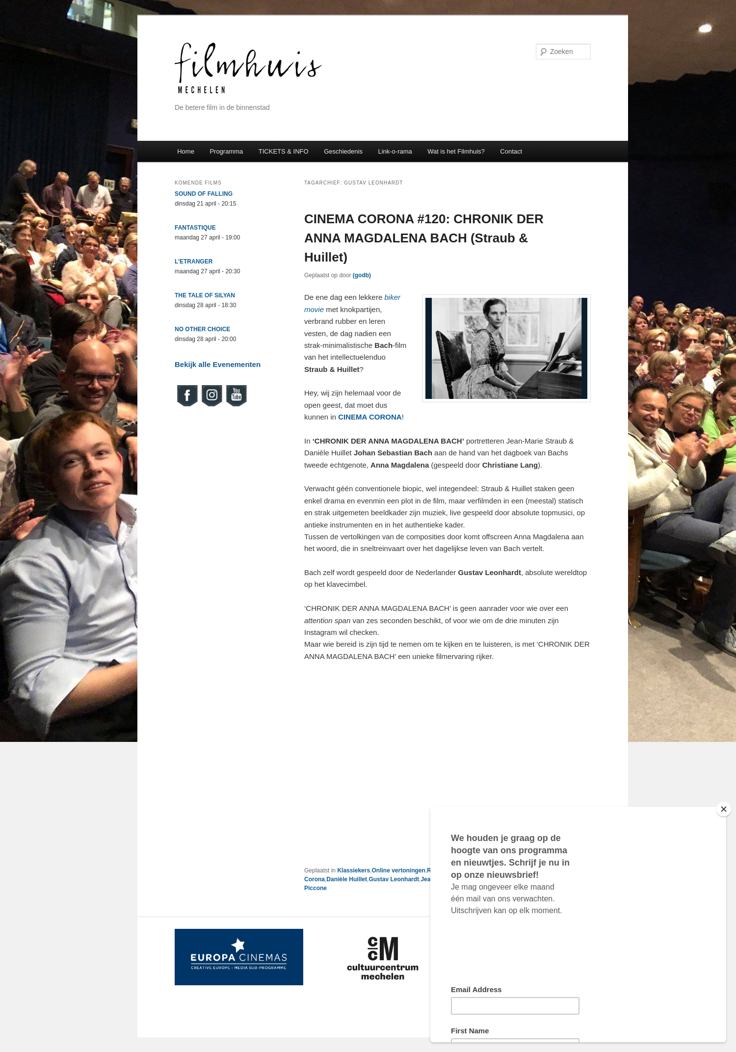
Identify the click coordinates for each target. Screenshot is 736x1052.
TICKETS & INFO (284, 151)
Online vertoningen (398, 870)
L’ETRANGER (193, 261)
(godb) (362, 275)
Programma (226, 151)
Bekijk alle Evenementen (218, 364)
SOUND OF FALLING (204, 193)
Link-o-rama (395, 151)
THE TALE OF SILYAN (205, 295)
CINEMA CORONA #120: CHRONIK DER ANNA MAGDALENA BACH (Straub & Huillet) (424, 237)
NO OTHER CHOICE (202, 329)
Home (185, 151)
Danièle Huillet (346, 879)
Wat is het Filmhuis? (456, 151)
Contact (511, 151)
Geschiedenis (343, 151)
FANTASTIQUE (195, 227)
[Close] (723, 809)
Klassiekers (353, 870)
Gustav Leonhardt (393, 879)
